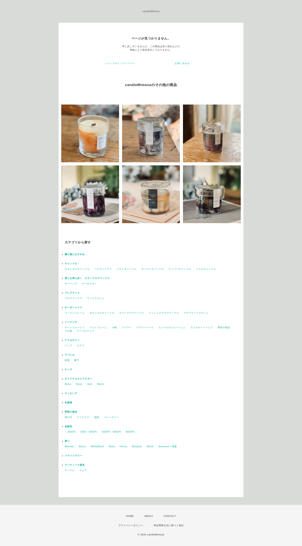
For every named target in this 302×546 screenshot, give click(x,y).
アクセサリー (72, 340)
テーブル (70, 470)
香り (67, 441)
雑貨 (67, 360)
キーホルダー (89, 283)
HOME (130, 516)
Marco (100, 384)
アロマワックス (73, 298)
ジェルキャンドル (206, 269)
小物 (114, 327)
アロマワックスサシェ (196, 313)
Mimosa (69, 446)
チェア (83, 470)
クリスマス (83, 417)
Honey (123, 446)
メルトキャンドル (127, 269)
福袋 (96, 417)
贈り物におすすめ (75, 254)
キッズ (68, 369)
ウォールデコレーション (172, 327)
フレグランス (72, 292)
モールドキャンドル (152, 269)
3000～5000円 (88, 431)
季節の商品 (224, 327)
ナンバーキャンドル (180, 269)
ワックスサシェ (95, 298)
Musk (112, 446)
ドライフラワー (73, 455)
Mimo (68, 384)
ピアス (80, 345)
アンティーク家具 (75, 465)
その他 (68, 331)
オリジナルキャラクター (78, 378)
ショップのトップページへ (120, 63)
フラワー (126, 327)
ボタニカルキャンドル (77, 269)
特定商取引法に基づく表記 (169, 525)
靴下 (76, 360)
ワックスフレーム (75, 313)
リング (68, 345)
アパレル (70, 354)
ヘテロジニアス (103, 269)
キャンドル (71, 263)
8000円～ (131, 431)
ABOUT (148, 516)
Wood (150, 446)
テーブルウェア (85, 331)
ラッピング (71, 393)
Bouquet (137, 446)
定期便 (68, 402)
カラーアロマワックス (131, 313)
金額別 (68, 426)
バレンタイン (111, 417)
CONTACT (170, 516)
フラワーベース (145, 327)
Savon (82, 446)
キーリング (71, 283)
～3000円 (70, 431)
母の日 (68, 417)
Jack (89, 384)
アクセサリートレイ (201, 327)
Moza (79, 384)
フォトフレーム (98, 327)
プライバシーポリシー (130, 525)
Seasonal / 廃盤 (167, 446)
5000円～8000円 (111, 431)
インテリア (71, 322)
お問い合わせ (182, 63)
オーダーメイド (73, 307)
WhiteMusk (97, 446)
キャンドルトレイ (75, 327)
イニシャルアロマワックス (164, 313)
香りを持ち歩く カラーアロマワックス (87, 278)
